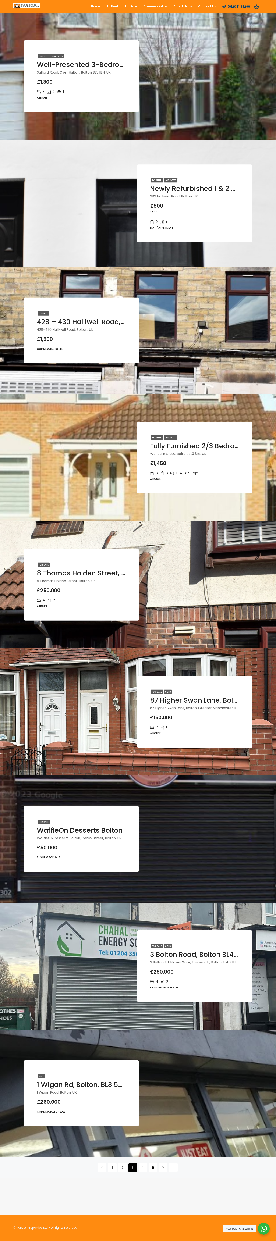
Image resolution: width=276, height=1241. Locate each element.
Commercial (153, 6)
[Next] (163, 1167)
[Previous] (102, 1167)
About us (180, 6)
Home (95, 6)
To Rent (112, 6)
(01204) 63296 (236, 6)
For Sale (131, 6)
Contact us (207, 6)
